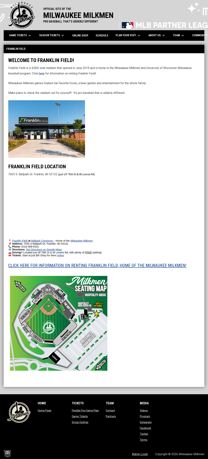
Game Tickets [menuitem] (20, 35)
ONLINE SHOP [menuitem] (81, 35)
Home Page (44, 410)
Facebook (145, 428)
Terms (143, 439)
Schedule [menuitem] (102, 35)
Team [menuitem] (179, 35)
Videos (144, 410)
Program (145, 416)
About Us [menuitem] (157, 35)
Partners (111, 416)
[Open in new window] (19, 240)
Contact (110, 410)
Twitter (144, 433)
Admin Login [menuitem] (140, 454)
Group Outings (80, 422)
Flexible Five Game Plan (85, 410)
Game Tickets (80, 416)
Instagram (146, 422)
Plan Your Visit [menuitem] (128, 35)
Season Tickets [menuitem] (52, 35)
